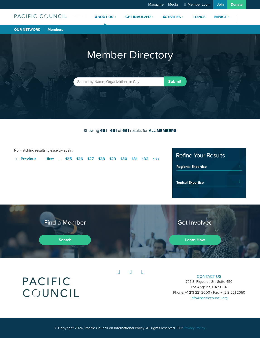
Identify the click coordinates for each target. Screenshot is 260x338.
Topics (199, 17)
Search (65, 239)
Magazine (156, 4)
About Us (104, 17)
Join (220, 4)
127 (90, 158)
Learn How (195, 239)
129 (112, 158)
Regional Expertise (191, 166)
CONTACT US (209, 276)
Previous (28, 158)
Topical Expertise (190, 182)
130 (124, 158)
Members (55, 29)
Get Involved (138, 17)
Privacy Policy (194, 328)
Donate (237, 4)
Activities (172, 17)
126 (79, 158)
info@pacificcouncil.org (209, 298)
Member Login (199, 4)
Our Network (27, 29)
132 (145, 158)
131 (134, 158)
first (50, 158)
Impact (220, 17)
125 (68, 158)
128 (101, 158)
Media (173, 4)
